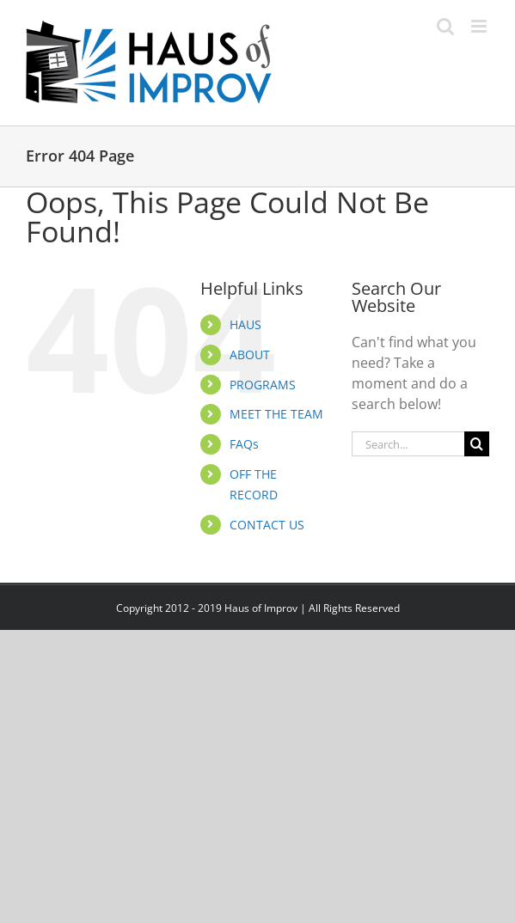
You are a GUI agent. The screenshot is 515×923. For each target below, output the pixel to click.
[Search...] (408, 443)
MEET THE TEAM (276, 414)
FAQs (244, 444)
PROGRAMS (263, 384)
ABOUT (250, 354)
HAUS (245, 324)
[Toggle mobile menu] (480, 26)
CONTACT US (267, 525)
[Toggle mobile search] (445, 26)
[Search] (476, 443)
